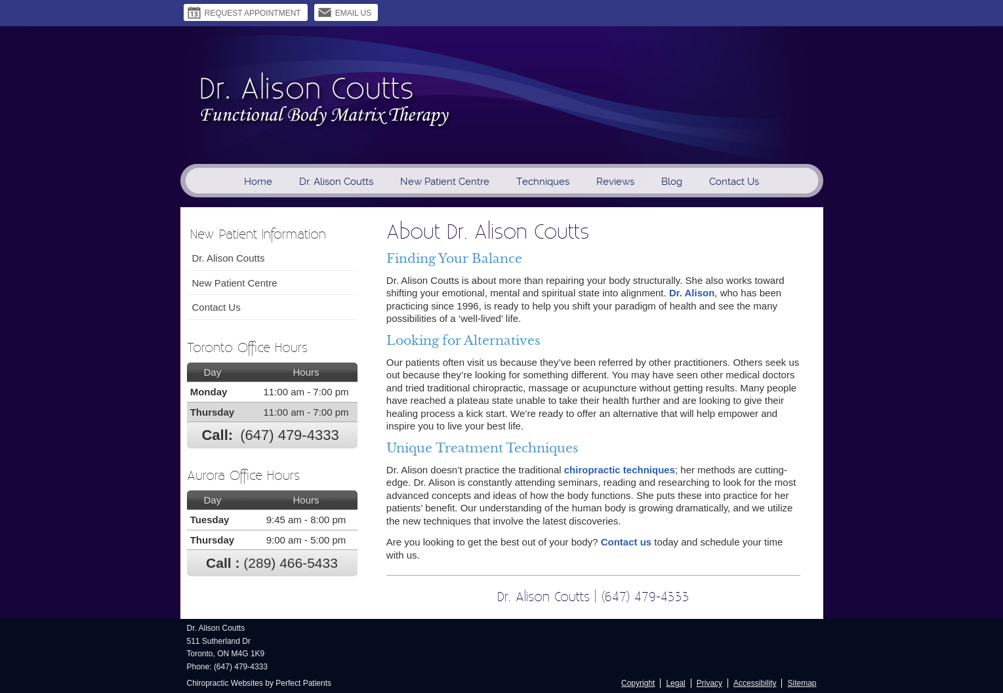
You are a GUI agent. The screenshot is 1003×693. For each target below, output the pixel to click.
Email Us (344, 12)
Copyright (638, 683)
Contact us (626, 541)
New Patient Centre (444, 182)
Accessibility (754, 683)
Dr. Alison (691, 292)
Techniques (542, 182)
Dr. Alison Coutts (336, 182)
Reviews (615, 182)
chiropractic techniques (619, 469)
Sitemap (801, 683)
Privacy (709, 683)
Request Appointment (244, 12)
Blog (671, 182)
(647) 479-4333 (289, 435)
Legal (675, 683)
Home (258, 182)
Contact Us (734, 182)
